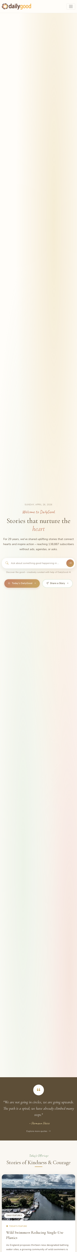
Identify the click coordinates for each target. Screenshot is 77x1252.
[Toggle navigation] (71, 6)
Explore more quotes (38, 1131)
